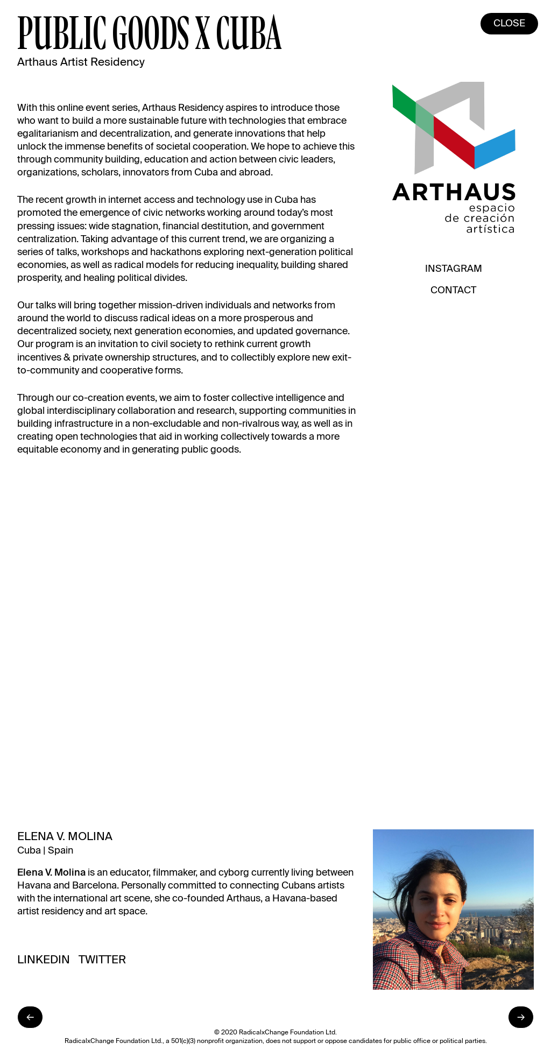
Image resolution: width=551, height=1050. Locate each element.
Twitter (102, 960)
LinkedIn (43, 960)
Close (509, 24)
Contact (453, 290)
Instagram (453, 269)
